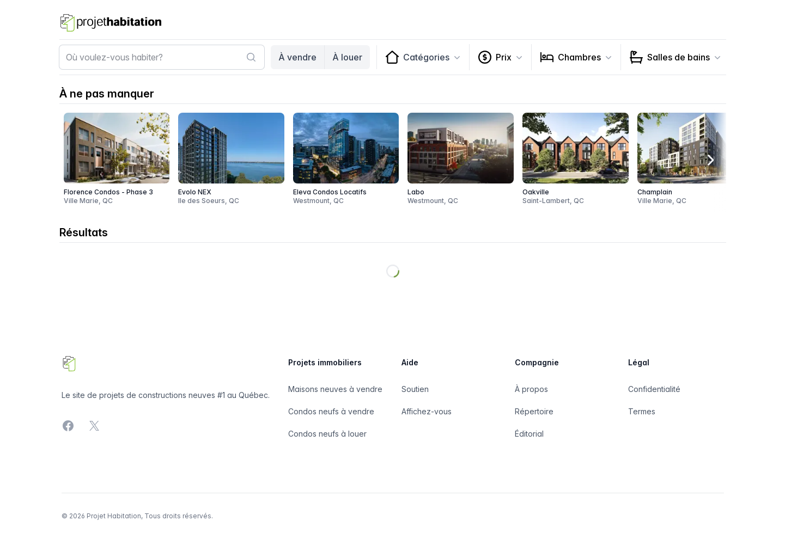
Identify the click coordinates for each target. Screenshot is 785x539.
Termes (641, 411)
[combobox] (161, 57)
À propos (531, 389)
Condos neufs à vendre (331, 411)
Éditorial (529, 433)
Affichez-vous (426, 411)
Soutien (415, 389)
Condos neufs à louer (327, 433)
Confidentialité (654, 389)
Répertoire (534, 411)
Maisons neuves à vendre (335, 389)
